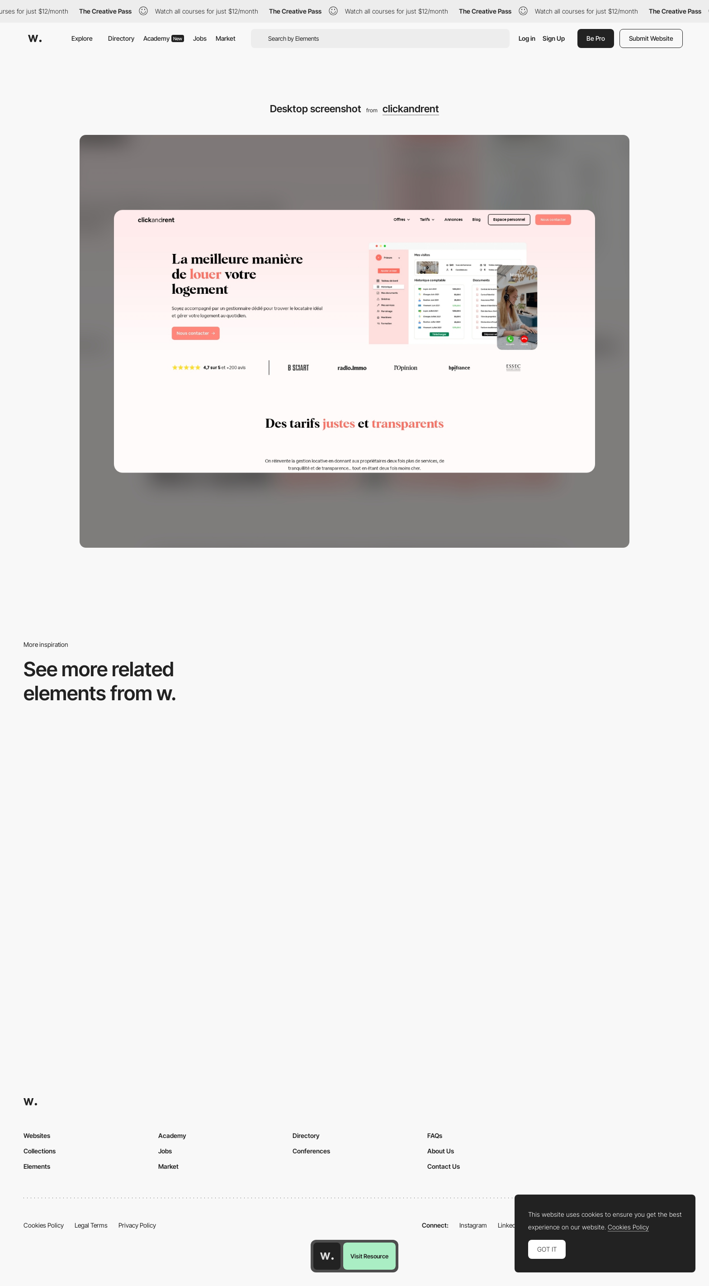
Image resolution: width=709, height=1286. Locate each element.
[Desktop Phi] (103, 800)
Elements (37, 1166)
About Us (440, 1151)
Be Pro (595, 38)
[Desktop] (270, 800)
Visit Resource (369, 1256)
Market (226, 38)
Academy (163, 38)
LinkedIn (509, 1225)
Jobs (200, 38)
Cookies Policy (44, 1225)
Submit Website (651, 38)
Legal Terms (91, 1225)
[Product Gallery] (606, 800)
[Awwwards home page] (326, 1256)
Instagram (473, 1225)
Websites (37, 1135)
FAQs (434, 1135)
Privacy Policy (137, 1225)
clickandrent (411, 109)
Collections (40, 1151)
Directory (121, 38)
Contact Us (443, 1166)
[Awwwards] (35, 38)
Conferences (311, 1151)
